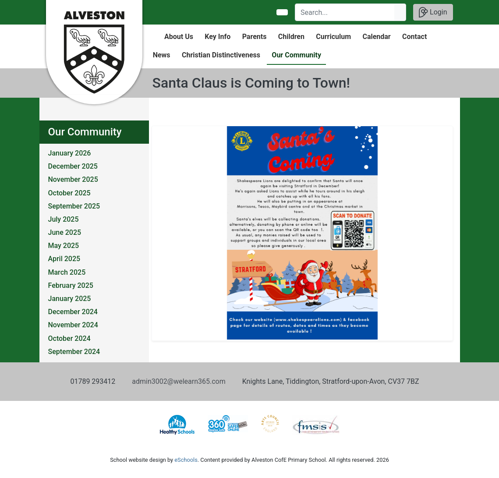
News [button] (161, 55)
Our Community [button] (296, 55)
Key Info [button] (217, 36)
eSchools (185, 460)
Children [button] (291, 36)
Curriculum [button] (333, 36)
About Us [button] (178, 36)
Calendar (376, 36)
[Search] (345, 12)
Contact (414, 36)
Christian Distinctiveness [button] (221, 55)
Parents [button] (254, 36)
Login (433, 12)
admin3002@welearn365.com (178, 381)
